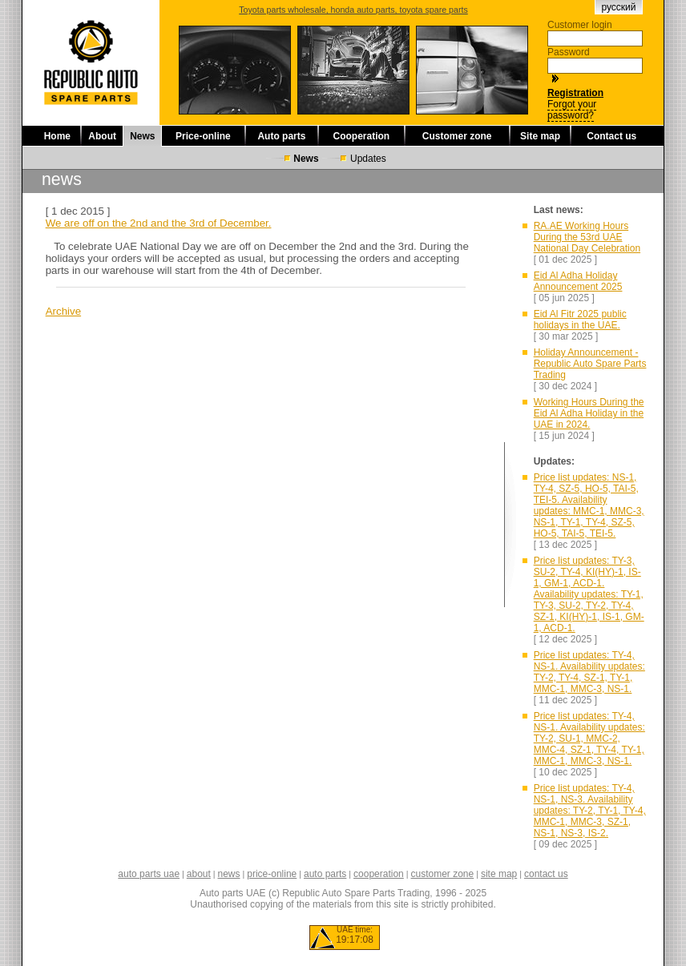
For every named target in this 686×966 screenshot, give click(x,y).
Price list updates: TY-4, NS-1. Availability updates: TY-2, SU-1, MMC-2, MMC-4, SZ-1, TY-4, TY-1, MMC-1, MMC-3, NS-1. (589, 738)
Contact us (611, 136)
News (142, 136)
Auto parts (281, 136)
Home (57, 136)
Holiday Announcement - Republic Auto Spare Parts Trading (590, 363)
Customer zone (457, 136)
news (229, 873)
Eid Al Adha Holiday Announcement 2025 (578, 281)
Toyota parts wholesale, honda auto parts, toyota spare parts (353, 9)
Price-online (203, 136)
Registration (575, 93)
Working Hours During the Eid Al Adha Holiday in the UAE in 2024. (589, 413)
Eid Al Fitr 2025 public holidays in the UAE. (580, 319)
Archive (63, 311)
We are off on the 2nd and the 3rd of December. (159, 223)
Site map (540, 136)
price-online (272, 873)
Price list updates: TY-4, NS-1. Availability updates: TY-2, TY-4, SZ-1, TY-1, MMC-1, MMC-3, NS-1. (589, 672)
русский (618, 7)
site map (499, 873)
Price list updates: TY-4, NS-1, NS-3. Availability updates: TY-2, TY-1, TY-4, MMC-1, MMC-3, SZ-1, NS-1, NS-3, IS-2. (590, 811)
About (102, 136)
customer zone (442, 873)
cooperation (378, 873)
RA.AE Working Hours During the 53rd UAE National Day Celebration (587, 237)
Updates (368, 158)
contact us (546, 873)
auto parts (325, 873)
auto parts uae (149, 873)
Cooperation (361, 136)
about (199, 873)
